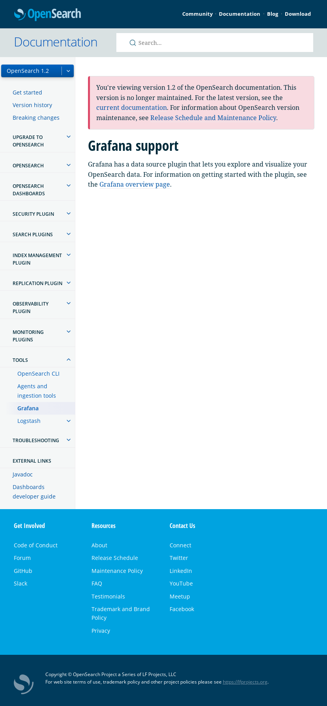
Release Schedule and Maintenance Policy (213, 117)
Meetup (180, 596)
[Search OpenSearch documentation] (215, 42)
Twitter (179, 557)
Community (197, 13)
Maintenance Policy (117, 570)
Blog (272, 13)
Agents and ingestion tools (36, 390)
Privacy (101, 630)
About (99, 545)
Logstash (29, 420)
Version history (32, 105)
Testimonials (108, 596)
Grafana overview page (134, 184)
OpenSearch (47, 15)
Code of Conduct (36, 545)
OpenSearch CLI (38, 373)
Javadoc (23, 474)
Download (298, 13)
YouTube (181, 583)
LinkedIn (181, 570)
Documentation (239, 13)
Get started (27, 92)
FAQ (97, 583)
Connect (180, 545)
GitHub (23, 570)
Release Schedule (115, 557)
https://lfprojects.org (245, 681)
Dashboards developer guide (34, 491)
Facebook (182, 609)
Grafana (28, 408)
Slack (20, 583)
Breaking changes (36, 117)
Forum (22, 557)
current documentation (131, 107)
